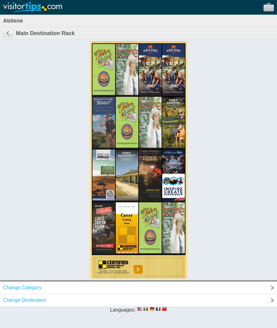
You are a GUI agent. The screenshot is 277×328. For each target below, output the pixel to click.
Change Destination (24, 300)
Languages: (123, 309)
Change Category (22, 287)
